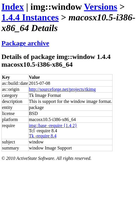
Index (12, 6)
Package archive (25, 43)
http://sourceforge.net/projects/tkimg (62, 89)
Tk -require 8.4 (42, 135)
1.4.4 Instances (30, 17)
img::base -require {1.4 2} (53, 125)
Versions (100, 6)
